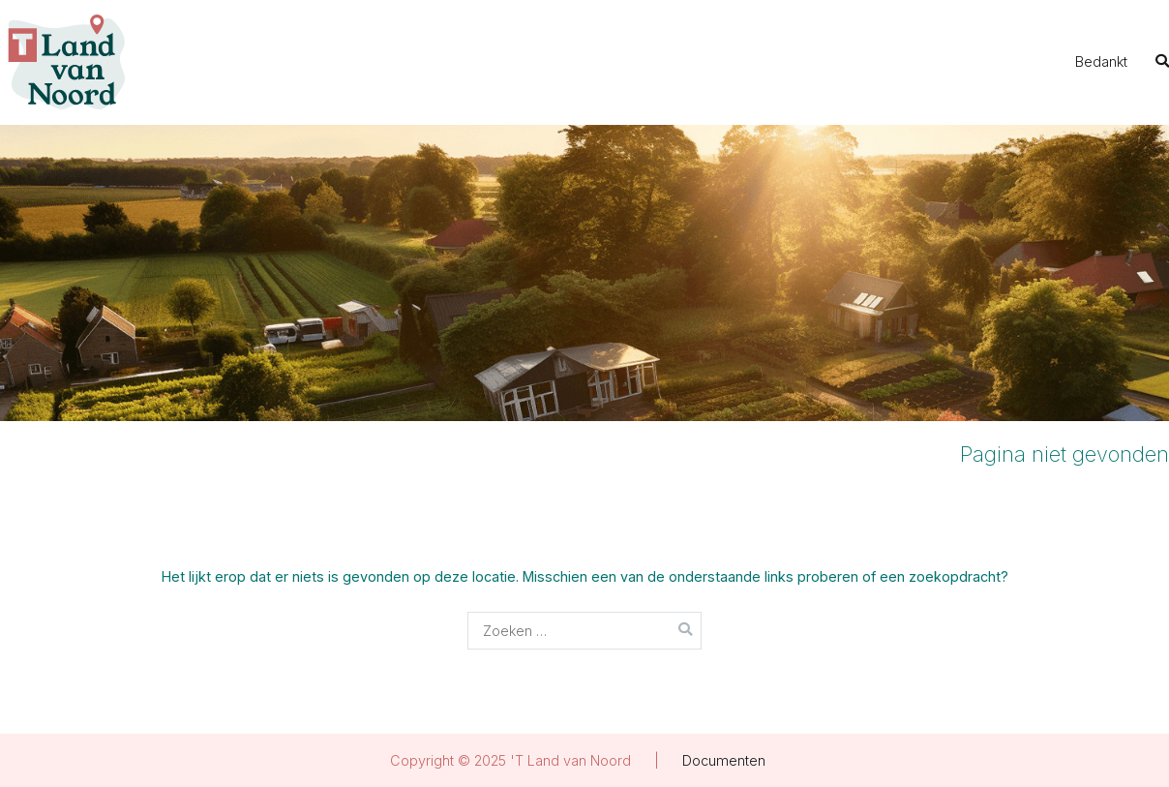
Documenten (723, 760)
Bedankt (1101, 61)
